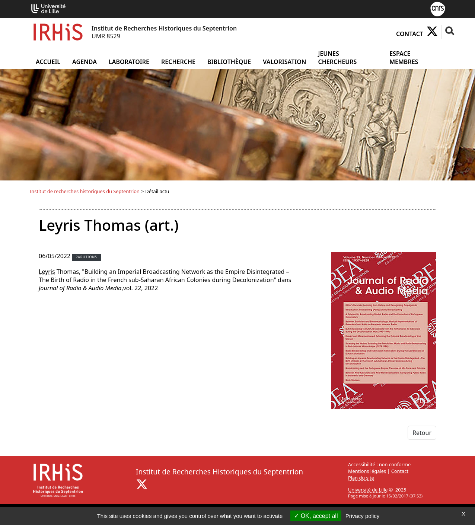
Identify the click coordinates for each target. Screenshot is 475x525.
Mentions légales (367, 471)
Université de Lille (368, 489)
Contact (409, 34)
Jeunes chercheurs (337, 57)
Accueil (48, 62)
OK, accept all (316, 516)
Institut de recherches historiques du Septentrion (85, 191)
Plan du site (361, 477)
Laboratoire (129, 62)
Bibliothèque (229, 62)
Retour (421, 433)
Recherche (178, 62)
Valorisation (284, 62)
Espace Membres (403, 57)
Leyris (47, 272)
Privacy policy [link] (362, 516)
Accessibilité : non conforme (379, 464)
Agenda (84, 62)
